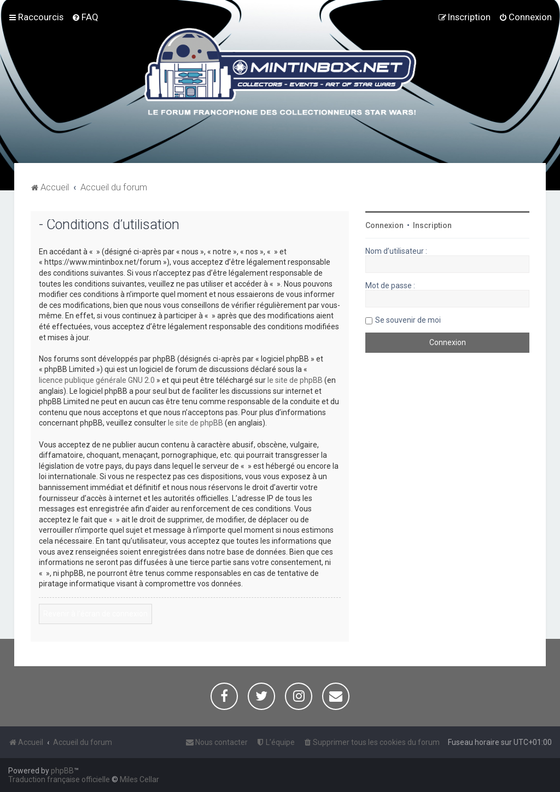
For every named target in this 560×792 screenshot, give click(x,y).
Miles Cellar (139, 779)
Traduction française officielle (59, 779)
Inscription (432, 225)
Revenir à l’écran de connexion (95, 613)
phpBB (62, 770)
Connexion (384, 225)
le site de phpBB (295, 380)
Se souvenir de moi (408, 320)
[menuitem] (85, 17)
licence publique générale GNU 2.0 (97, 380)
